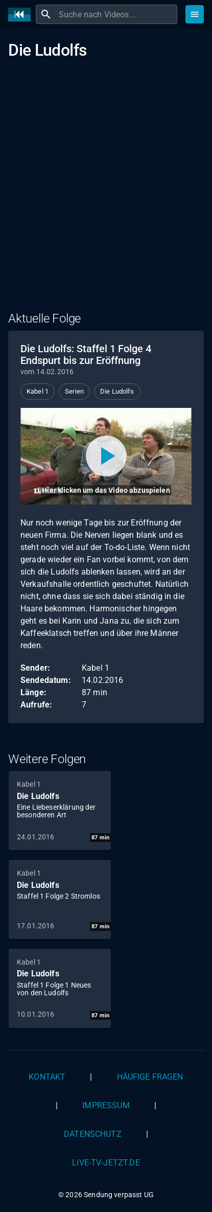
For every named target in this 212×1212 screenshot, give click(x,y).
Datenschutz (93, 1134)
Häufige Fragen (150, 1077)
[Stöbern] (194, 14)
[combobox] (116, 14)
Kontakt (47, 1077)
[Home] (22, 14)
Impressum (105, 1105)
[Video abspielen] (106, 456)
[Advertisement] (106, 190)
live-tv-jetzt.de (105, 1163)
